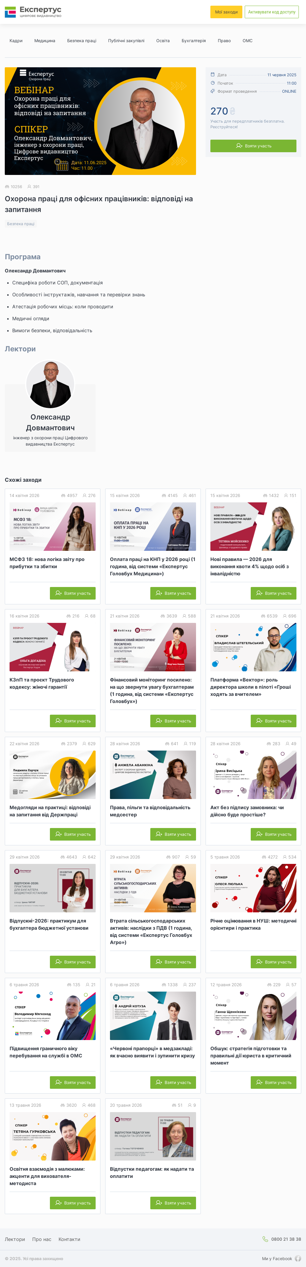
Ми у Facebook (277, 1258)
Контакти (69, 1239)
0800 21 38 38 (286, 1239)
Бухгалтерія (194, 40)
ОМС (248, 40)
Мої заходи (226, 11)
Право (224, 40)
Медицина (44, 40)
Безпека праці (81, 40)
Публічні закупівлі (126, 40)
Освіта (163, 40)
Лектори (15, 1239)
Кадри (16, 40)
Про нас (41, 1239)
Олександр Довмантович (35, 271)
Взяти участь (258, 145)
